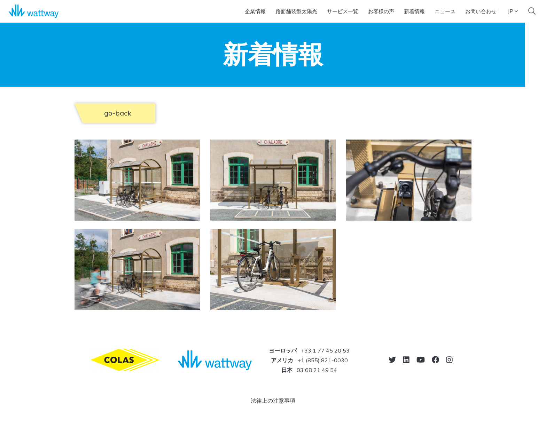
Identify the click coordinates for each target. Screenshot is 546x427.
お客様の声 (381, 11)
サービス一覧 (342, 11)
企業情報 (255, 11)
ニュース (445, 11)
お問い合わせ (481, 11)
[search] (532, 11)
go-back (117, 113)
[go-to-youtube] (420, 359)
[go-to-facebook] (435, 359)
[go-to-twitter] (392, 359)
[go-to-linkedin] (406, 359)
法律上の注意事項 (273, 400)
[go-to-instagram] (449, 359)
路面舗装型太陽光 (296, 11)
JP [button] (513, 11)
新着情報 (414, 11)
